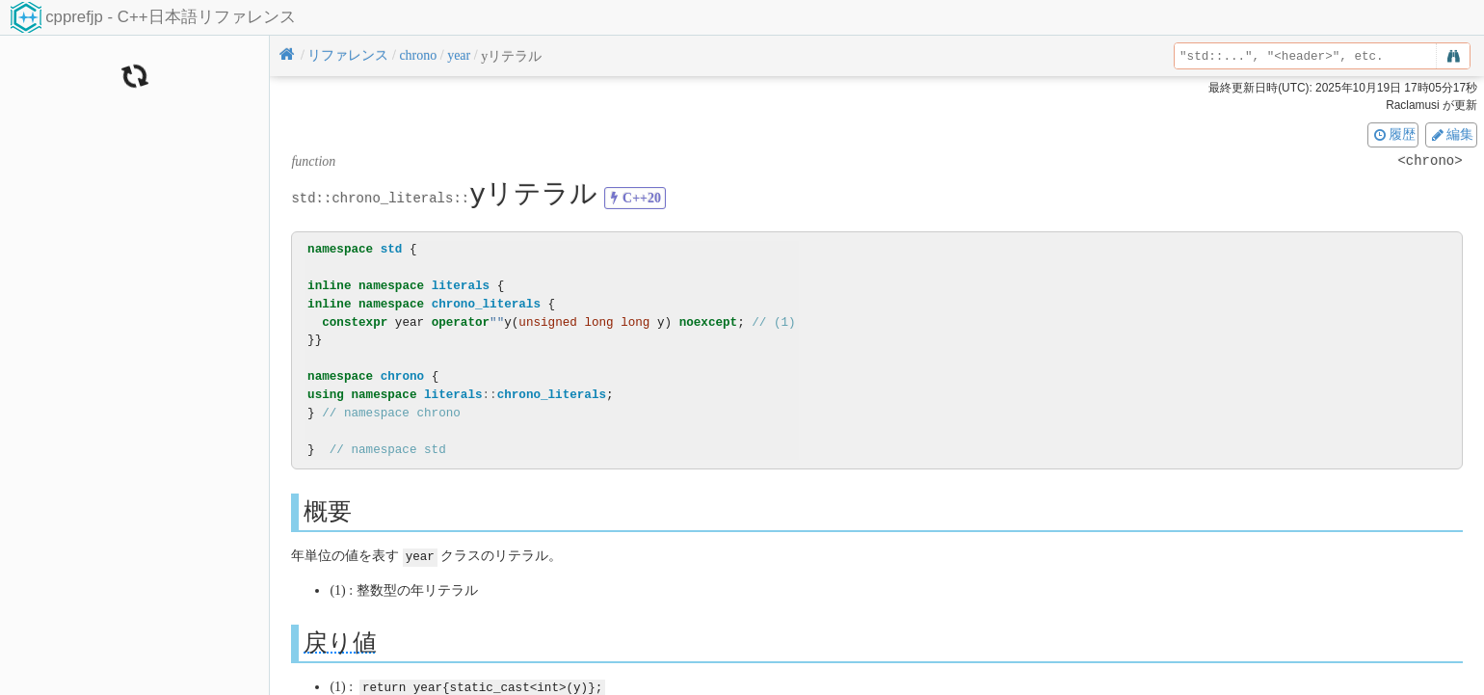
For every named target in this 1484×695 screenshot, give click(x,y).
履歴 (1393, 134)
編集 (1451, 134)
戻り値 (340, 641)
